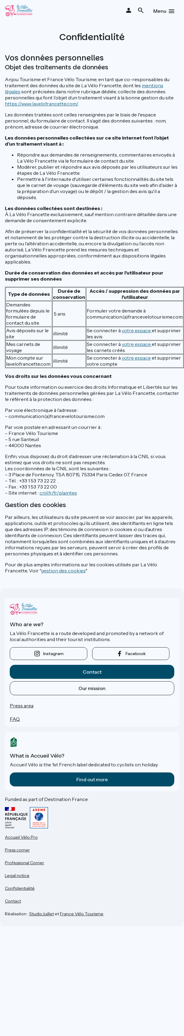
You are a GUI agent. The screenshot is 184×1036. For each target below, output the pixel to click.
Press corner (17, 850)
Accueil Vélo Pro (21, 837)
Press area (21, 706)
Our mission (92, 688)
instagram (53, 653)
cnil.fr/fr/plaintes (58, 493)
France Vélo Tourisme (81, 914)
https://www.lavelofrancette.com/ (41, 104)
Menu (159, 11)
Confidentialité (20, 888)
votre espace (137, 330)
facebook (136, 653)
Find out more (92, 779)
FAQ (15, 719)
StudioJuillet (41, 914)
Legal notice (17, 875)
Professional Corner (24, 862)
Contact (92, 672)
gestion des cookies (63, 571)
